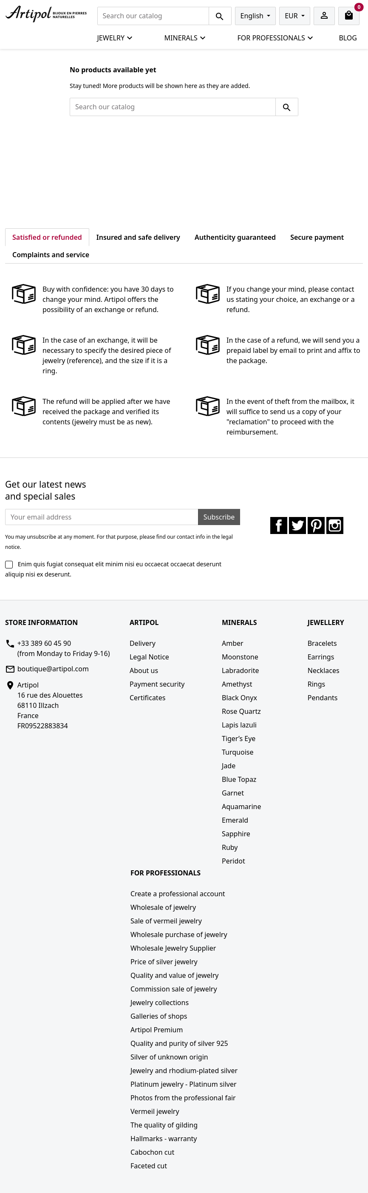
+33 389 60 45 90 (44, 643)
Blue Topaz (239, 779)
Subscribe (219, 517)
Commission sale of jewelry (173, 989)
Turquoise (238, 752)
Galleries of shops (158, 1016)
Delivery (143, 643)
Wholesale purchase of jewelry (178, 934)
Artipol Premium (156, 1029)
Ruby (230, 847)
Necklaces (324, 670)
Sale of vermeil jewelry (166, 921)
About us (144, 670)
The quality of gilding (164, 1125)
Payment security (157, 684)
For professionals (276, 38)
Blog (348, 38)
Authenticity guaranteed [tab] (235, 237)
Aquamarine (241, 806)
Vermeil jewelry (154, 1111)
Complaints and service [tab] (50, 254)
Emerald (235, 820)
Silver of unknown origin (169, 1057)
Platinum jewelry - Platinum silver (183, 1084)
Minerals (185, 38)
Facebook (278, 525)
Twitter (297, 525)
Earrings (321, 657)
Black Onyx (239, 697)
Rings (316, 684)
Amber (232, 643)
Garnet (233, 793)
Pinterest (316, 525)
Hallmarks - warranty (163, 1138)
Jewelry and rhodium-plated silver (184, 1070)
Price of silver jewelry (164, 961)
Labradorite (240, 670)
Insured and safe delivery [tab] (138, 237)
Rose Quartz (241, 711)
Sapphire (236, 833)
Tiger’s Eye (238, 738)
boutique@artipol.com (53, 668)
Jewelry (115, 38)
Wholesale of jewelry (163, 907)
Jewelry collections (159, 1002)
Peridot (233, 861)
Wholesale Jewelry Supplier (173, 948)
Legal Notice (149, 657)
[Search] (153, 16)
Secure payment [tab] (317, 237)
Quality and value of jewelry (174, 975)
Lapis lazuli (239, 725)
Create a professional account (177, 893)
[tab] (103, 249)
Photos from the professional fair (183, 1097)
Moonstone (240, 657)
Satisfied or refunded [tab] (47, 237)
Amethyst (237, 684)
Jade (228, 765)
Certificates (147, 697)
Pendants (323, 697)
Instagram (334, 525)
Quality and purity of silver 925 (179, 1043)
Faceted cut (148, 1165)
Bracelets (322, 643)
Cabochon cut (152, 1152)
